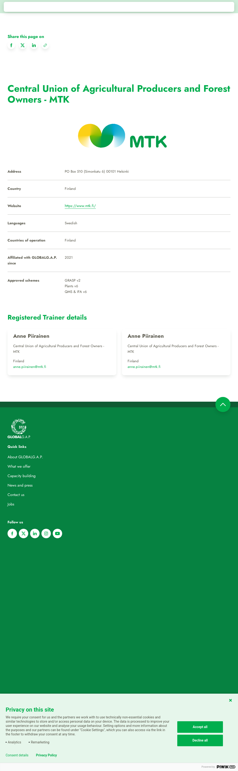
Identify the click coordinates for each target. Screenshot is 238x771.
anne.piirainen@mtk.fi (29, 366)
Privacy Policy (46, 755)
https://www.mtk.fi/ (80, 205)
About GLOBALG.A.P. (25, 457)
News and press (20, 485)
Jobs (11, 504)
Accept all (200, 727)
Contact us (16, 494)
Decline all (200, 740)
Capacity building (22, 476)
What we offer (19, 466)
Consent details (17, 755)
